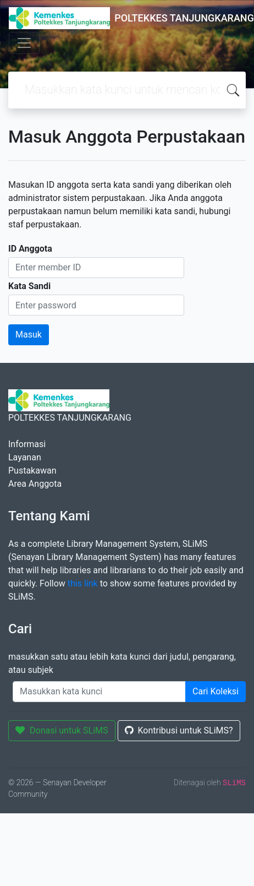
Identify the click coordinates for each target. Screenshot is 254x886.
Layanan (24, 457)
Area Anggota (35, 484)
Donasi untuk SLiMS (61, 730)
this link (83, 583)
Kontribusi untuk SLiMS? (179, 730)
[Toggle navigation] (24, 43)
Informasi (27, 444)
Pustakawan (32, 470)
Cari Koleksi (215, 691)
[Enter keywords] (99, 691)
